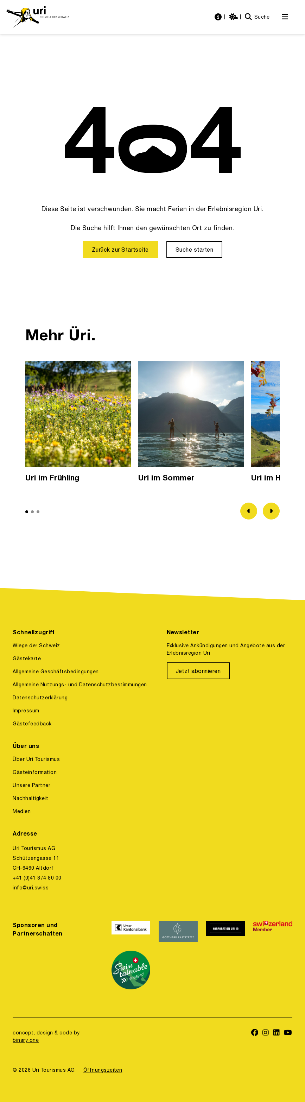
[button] (26, 511)
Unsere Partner (31, 785)
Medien (22, 811)
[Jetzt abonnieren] (198, 670)
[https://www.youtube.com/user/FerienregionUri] (288, 1033)
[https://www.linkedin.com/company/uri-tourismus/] (276, 1033)
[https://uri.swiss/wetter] (234, 17)
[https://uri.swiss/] (37, 17)
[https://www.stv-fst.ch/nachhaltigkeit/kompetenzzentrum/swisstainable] (131, 970)
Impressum (26, 710)
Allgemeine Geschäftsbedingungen (56, 671)
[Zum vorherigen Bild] (248, 511)
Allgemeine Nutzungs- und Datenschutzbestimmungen (80, 684)
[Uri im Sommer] (191, 423)
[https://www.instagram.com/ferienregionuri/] (265, 1033)
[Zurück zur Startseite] (120, 249)
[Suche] (257, 17)
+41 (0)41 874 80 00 (37, 878)
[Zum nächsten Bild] (271, 511)
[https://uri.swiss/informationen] (219, 17)
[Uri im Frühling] (78, 423)
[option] (78, 423)
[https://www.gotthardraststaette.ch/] (178, 931)
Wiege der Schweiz (36, 645)
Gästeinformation (35, 772)
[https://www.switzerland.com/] (272, 931)
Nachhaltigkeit (30, 798)
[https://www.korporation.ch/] (225, 931)
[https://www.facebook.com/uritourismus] (255, 1033)
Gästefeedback (32, 723)
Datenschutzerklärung (40, 697)
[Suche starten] (194, 249)
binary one (26, 1040)
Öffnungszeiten (102, 1070)
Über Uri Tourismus (36, 759)
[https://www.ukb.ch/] (131, 931)
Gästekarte (27, 658)
